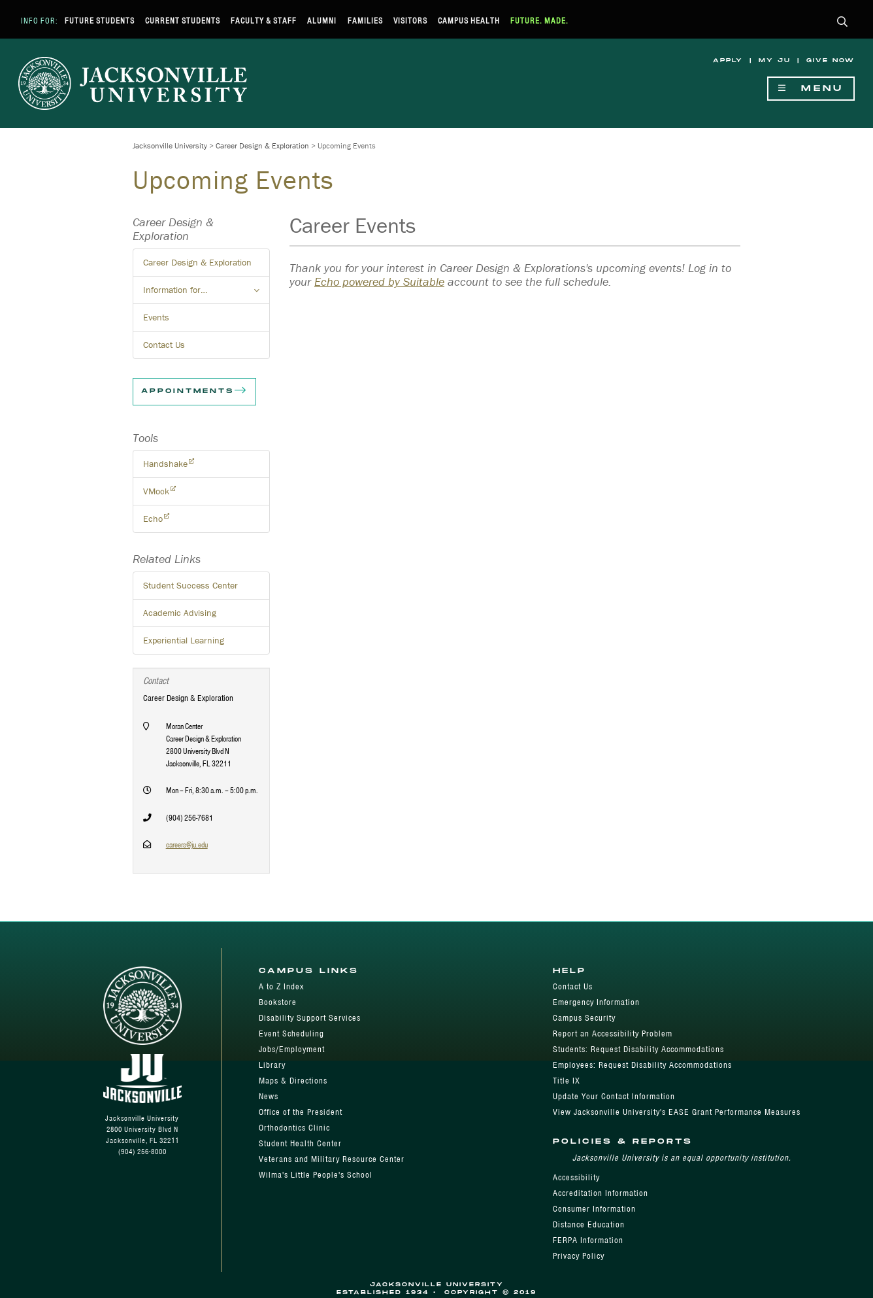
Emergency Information (596, 1002)
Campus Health (469, 20)
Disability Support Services (310, 1017)
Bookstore (278, 1002)
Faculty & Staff (264, 20)
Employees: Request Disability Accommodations (642, 1064)
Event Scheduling (291, 1033)
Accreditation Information (600, 1193)
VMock (156, 491)
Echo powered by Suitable (379, 281)
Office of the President (300, 1112)
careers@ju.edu (187, 844)
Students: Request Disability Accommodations (638, 1049)
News (268, 1096)
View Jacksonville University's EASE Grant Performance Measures (676, 1112)
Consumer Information (594, 1208)
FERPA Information (588, 1240)
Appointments (194, 392)
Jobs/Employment (292, 1049)
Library (272, 1064)
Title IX (566, 1080)
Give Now (830, 60)
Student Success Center (190, 585)
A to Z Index (281, 986)
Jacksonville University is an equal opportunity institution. (681, 1157)
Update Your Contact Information (614, 1096)
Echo (153, 518)
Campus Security (584, 1017)
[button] (842, 22)
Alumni (322, 20)
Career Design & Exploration (262, 145)
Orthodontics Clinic (294, 1127)
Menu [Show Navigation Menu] (811, 89)
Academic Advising (179, 613)
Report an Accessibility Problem (612, 1033)
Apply (728, 60)
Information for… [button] (206, 293)
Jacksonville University (170, 145)
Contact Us (164, 344)
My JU (775, 60)
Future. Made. (539, 20)
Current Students (182, 20)
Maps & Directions (293, 1080)
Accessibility (576, 1177)
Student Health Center (300, 1143)
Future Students (100, 20)
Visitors (410, 20)
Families (365, 20)
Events (156, 317)
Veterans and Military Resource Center (331, 1159)
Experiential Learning (183, 640)
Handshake (165, 464)
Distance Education (589, 1224)
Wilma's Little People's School (315, 1174)
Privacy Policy (578, 1255)
